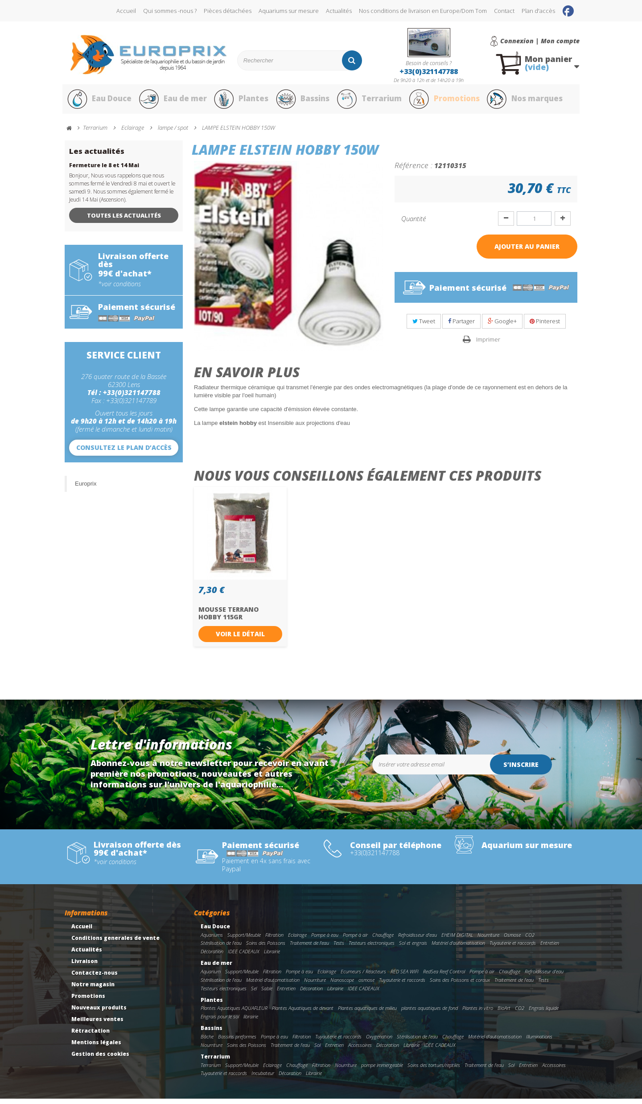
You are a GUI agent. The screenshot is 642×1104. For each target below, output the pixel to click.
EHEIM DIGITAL (457, 939)
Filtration (274, 939)
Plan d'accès (538, 11)
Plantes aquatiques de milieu (367, 1013)
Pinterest (545, 326)
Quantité (413, 223)
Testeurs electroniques (372, 948)
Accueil (126, 11)
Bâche (207, 1041)
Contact (504, 11)
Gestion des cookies (100, 1059)
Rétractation (90, 1035)
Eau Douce (98, 101)
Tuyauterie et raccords (513, 948)
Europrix (85, 488)
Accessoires (360, 1049)
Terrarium (369, 101)
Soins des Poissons (265, 948)
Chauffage (383, 939)
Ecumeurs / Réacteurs (363, 976)
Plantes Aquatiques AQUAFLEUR (234, 1013)
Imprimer (488, 344)
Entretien (549, 948)
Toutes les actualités (124, 220)
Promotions (445, 101)
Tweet (423, 326)
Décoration (212, 956)
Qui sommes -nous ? (170, 11)
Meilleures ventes (97, 1024)
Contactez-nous (94, 977)
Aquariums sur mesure (289, 11)
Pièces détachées (227, 11)
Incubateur (262, 1078)
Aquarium (211, 976)
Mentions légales (96, 1047)
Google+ (502, 326)
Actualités (339, 11)
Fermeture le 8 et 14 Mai (104, 170)
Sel (254, 993)
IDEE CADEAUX (243, 956)
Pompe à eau (324, 939)
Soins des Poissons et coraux (460, 984)
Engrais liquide (544, 1013)
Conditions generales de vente (115, 943)
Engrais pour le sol (220, 1021)
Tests (338, 948)
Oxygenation (379, 1041)
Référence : (413, 170)
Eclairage (297, 939)
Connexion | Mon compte (540, 41)
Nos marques (527, 101)
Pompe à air (355, 939)
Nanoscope (342, 984)
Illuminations (539, 1041)
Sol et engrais (413, 948)
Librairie (272, 956)
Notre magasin (93, 989)
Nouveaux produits (99, 1012)
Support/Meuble (244, 939)
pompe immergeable (382, 1070)
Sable (266, 993)
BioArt (504, 1013)
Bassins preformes (237, 1041)
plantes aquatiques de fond (429, 1013)
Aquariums (212, 939)
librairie (250, 1021)
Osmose (512, 939)
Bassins (303, 101)
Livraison (84, 966)
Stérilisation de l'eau (221, 948)
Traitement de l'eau (309, 948)
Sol (317, 1049)
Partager (461, 326)
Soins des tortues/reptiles (433, 1070)
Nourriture (488, 939)
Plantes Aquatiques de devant (302, 1013)
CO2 (530, 939)
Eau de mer (172, 101)
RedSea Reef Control (444, 976)
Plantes (241, 101)
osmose (366, 984)
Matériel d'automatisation (458, 948)
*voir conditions (119, 289)
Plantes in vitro (477, 1013)
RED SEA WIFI (405, 976)
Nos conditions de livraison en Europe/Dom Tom (423, 11)
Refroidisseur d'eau (417, 939)
